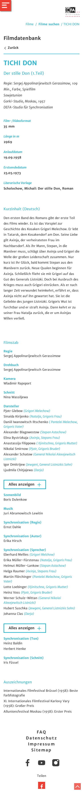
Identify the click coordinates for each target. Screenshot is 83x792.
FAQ (41, 732)
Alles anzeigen (22, 484)
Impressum (41, 744)
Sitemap (41, 750)
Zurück (11, 48)
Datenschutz (41, 738)
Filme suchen (49, 24)
